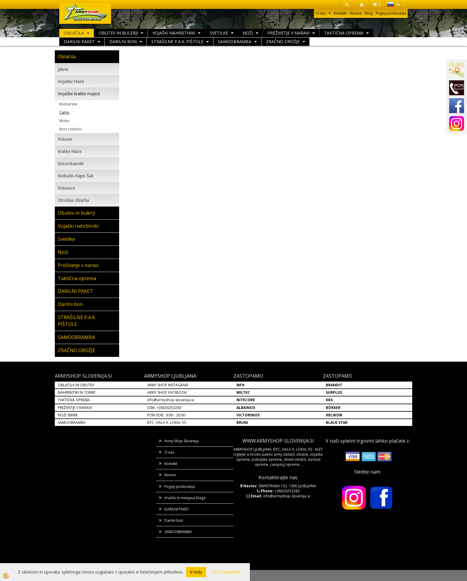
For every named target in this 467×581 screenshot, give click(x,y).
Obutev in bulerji (118, 33)
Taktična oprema (343, 33)
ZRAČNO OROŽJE (283, 41)
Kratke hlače (70, 151)
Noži (248, 33)
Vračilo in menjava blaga (185, 497)
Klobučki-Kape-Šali (75, 176)
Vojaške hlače (71, 81)
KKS (329, 399)
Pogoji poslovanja (391, 13)
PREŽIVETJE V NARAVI (75, 407)
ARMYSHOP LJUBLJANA (170, 376)
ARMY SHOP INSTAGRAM (167, 385)
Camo (64, 112)
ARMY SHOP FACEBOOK (167, 392)
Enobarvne (68, 104)
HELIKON (334, 415)
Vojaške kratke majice (79, 93)
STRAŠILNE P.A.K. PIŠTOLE (177, 41)
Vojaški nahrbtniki (173, 33)
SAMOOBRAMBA (234, 41)
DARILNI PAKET (79, 41)
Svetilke (219, 33)
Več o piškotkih (226, 572)
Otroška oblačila (73, 200)
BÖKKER (333, 407)
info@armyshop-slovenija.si (170, 399)
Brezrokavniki (71, 163)
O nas (321, 13)
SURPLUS (334, 392)
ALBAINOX (245, 407)
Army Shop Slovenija (181, 440)
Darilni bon (123, 41)
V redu (196, 572)
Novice (356, 13)
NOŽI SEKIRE (68, 415)
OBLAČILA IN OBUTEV (76, 385)
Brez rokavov (70, 129)
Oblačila (74, 33)
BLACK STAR (337, 422)
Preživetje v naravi (288, 33)
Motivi (64, 120)
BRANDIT (334, 385)
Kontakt (340, 13)
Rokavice (66, 188)
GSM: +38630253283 (164, 407)
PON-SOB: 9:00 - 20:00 (166, 415)
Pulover (65, 139)
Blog (369, 13)
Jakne (63, 69)
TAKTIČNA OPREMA (74, 399)
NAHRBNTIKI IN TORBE (76, 392)
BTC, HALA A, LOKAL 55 (166, 422)
